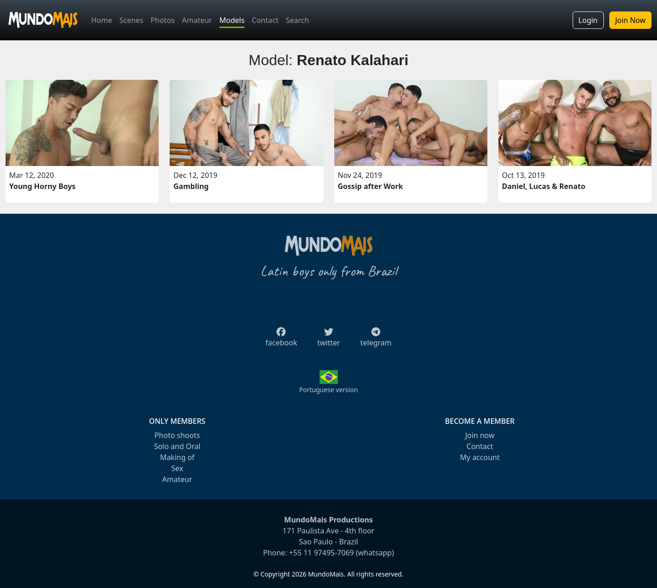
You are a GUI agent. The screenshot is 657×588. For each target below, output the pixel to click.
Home (101, 20)
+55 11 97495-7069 (321, 553)
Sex (177, 468)
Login (588, 20)
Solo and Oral (177, 446)
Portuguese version (328, 389)
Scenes (132, 20)
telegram (376, 340)
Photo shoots (177, 435)
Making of (177, 457)
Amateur (197, 20)
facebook (281, 340)
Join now (479, 435)
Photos (163, 20)
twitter (328, 340)
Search (297, 20)
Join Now (630, 20)
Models (231, 20)
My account (479, 457)
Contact (265, 20)
